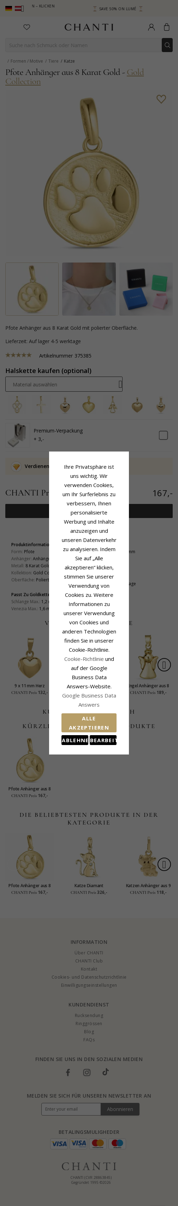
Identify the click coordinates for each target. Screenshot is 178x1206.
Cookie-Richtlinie (111, 614)
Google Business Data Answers (89, 632)
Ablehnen (57, 665)
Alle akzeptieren (89, 649)
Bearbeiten (120, 665)
